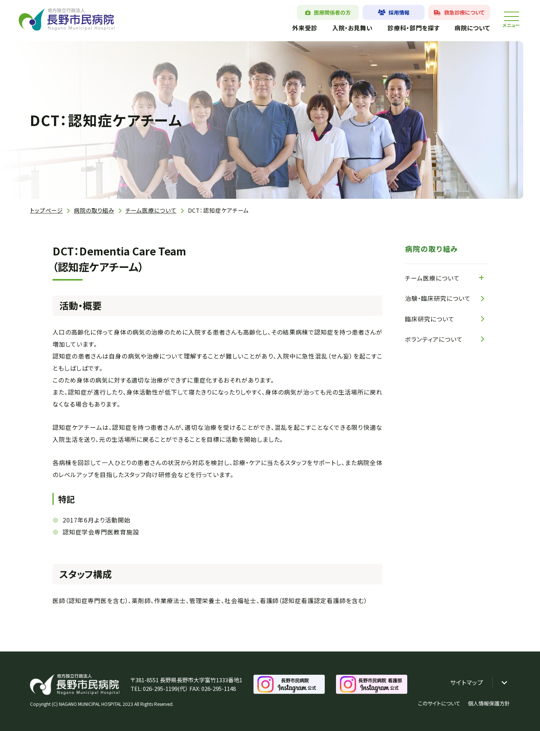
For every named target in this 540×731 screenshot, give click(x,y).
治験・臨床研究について (438, 298)
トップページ (46, 210)
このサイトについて (439, 703)
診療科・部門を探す (413, 27)
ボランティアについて (434, 339)
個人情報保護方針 (489, 703)
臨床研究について (429, 318)
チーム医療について (151, 210)
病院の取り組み (94, 210)
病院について (472, 27)
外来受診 (304, 27)
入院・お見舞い (352, 27)
